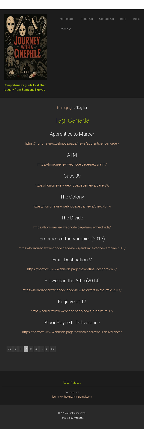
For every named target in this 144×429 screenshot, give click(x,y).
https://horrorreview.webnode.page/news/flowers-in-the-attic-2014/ (72, 290)
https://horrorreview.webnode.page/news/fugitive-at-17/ (72, 311)
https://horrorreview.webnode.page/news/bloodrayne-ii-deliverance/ (72, 332)
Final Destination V (72, 259)
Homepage (65, 108)
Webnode (79, 417)
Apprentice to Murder (72, 134)
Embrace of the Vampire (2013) (72, 239)
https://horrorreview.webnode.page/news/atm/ (72, 164)
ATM (72, 155)
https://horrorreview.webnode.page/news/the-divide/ (72, 227)
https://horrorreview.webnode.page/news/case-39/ (72, 185)
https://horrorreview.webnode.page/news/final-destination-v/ (72, 269)
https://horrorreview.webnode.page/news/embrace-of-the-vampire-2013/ (72, 248)
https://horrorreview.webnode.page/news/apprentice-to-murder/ (72, 143)
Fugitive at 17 (72, 301)
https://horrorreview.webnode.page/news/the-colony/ (72, 206)
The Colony (72, 197)
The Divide (72, 218)
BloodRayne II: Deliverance (72, 322)
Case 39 (72, 176)
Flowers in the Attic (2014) (72, 280)
